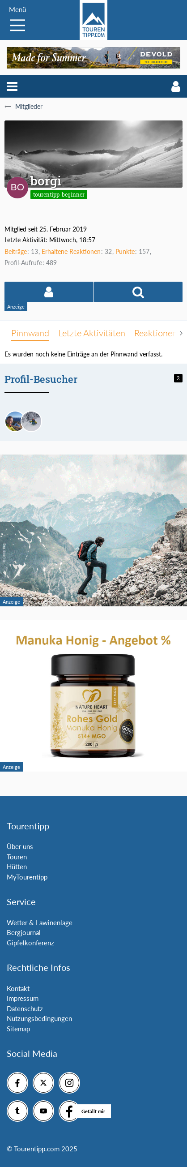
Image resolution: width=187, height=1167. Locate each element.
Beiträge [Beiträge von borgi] (15, 251)
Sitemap (18, 1029)
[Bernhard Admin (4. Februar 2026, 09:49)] (15, 421)
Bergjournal (24, 932)
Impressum (22, 998)
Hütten (17, 866)
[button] (12, 86)
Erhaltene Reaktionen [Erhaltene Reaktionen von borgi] (71, 251)
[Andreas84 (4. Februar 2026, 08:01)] (31, 421)
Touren (17, 857)
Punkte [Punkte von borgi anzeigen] (125, 251)
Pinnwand (30, 332)
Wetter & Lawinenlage (39, 922)
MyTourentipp (27, 877)
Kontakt (18, 988)
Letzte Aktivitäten (91, 332)
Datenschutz (25, 1008)
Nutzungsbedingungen (39, 1018)
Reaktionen (155, 332)
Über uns (20, 846)
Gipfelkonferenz (30, 943)
